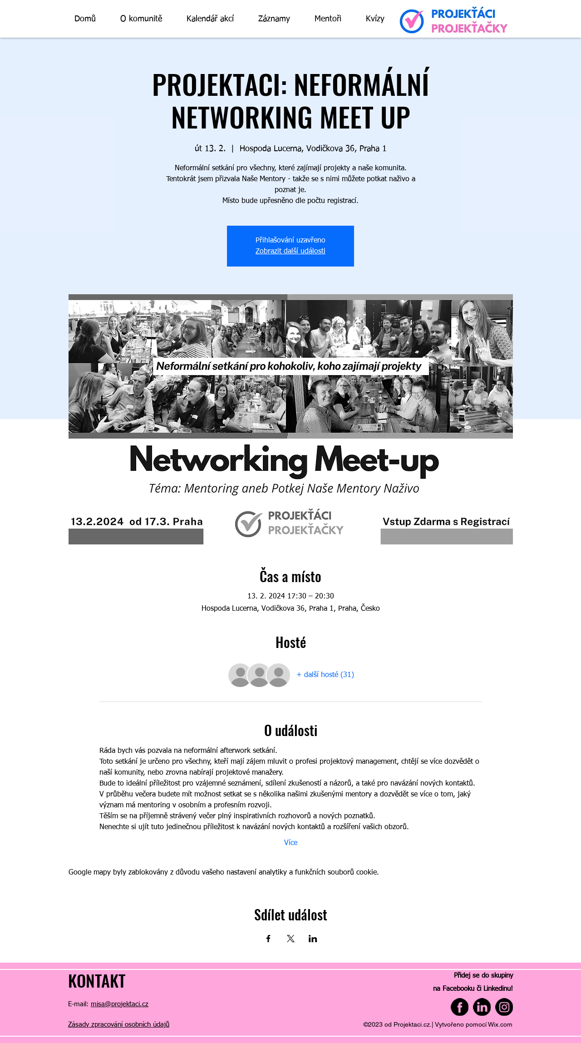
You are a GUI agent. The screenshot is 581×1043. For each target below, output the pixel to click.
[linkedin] (482, 1007)
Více (290, 843)
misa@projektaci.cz (119, 1004)
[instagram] (504, 1007)
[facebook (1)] (459, 1007)
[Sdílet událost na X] (290, 938)
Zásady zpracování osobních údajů (118, 1024)
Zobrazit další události (290, 251)
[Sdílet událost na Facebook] (268, 938)
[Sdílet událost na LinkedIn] (313, 938)
